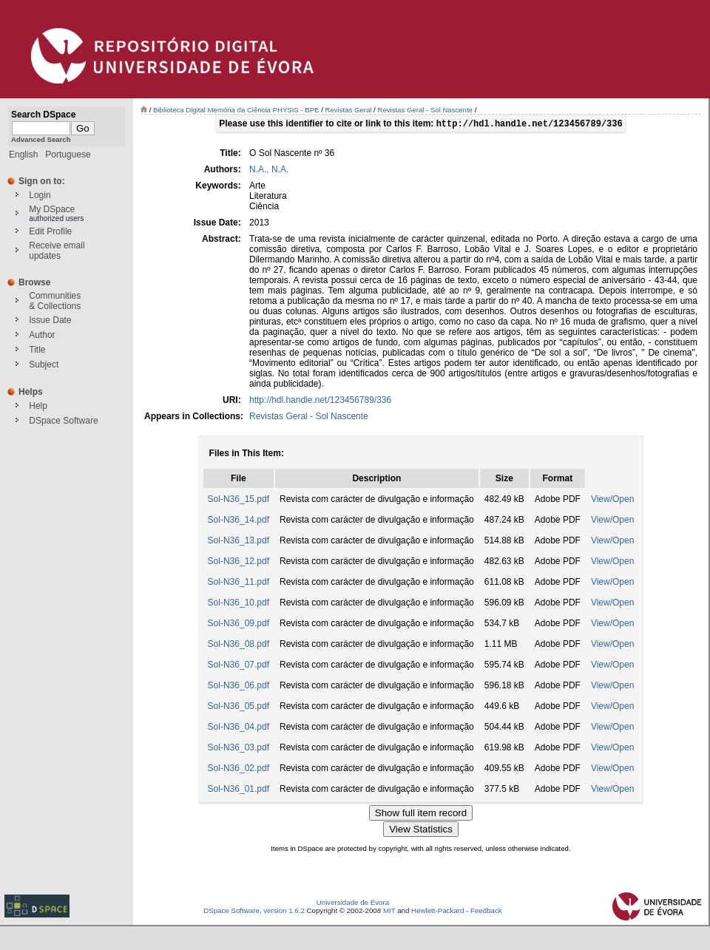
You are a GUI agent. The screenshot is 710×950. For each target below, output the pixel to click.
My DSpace (52, 209)
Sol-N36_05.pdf (238, 707)
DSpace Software (63, 420)
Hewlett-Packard (437, 912)
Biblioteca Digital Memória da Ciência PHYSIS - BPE (236, 110)
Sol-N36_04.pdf (238, 728)
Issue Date (50, 320)
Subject (43, 364)
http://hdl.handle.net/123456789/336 (320, 401)
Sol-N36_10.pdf (238, 604)
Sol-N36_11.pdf (238, 583)
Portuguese (67, 154)
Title (37, 350)
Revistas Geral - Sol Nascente (425, 110)
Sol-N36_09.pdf (238, 625)
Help (38, 406)
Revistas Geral (348, 110)
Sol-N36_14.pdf (238, 521)
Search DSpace (43, 114)
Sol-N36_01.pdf (238, 790)
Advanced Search (41, 139)
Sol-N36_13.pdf (238, 542)
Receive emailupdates (56, 250)
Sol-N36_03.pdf (238, 749)
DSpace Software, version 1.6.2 (254, 912)
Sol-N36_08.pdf (238, 645)
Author (42, 335)
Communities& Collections (55, 301)
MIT (389, 912)
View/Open (612, 500)
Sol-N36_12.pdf (238, 562)
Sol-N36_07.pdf (238, 666)
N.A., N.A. (268, 171)
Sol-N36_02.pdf (238, 769)
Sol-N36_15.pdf (238, 500)
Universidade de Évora (353, 904)
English (23, 154)
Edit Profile (50, 231)
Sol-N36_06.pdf (238, 687)
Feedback (486, 912)
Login (39, 195)
